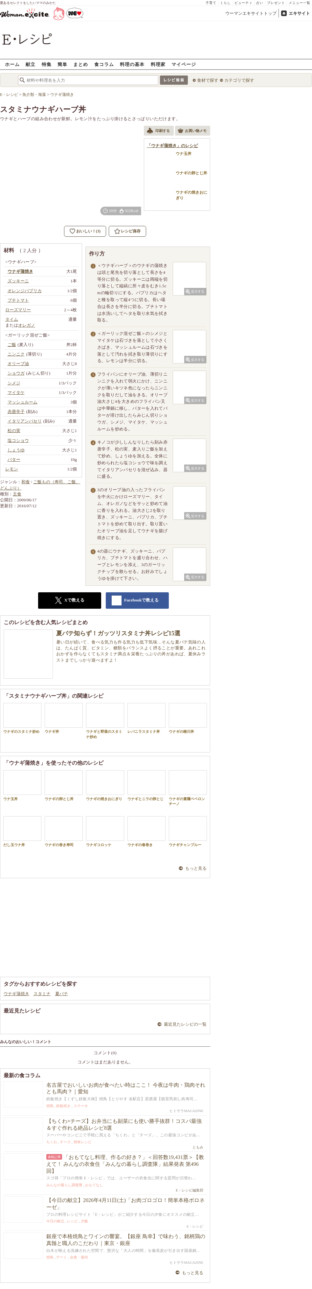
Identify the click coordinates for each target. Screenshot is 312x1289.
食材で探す (207, 80)
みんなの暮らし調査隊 (64, 1185)
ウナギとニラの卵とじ (146, 785)
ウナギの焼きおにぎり (105, 785)
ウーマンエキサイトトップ (251, 13)
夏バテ (61, 993)
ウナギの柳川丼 (188, 718)
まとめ (80, 64)
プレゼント (276, 3)
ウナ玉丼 (22, 785)
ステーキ (81, 1106)
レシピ (72, 1221)
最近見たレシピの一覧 (185, 1024)
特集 (47, 64)
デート (61, 1257)
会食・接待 (79, 1257)
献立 (30, 64)
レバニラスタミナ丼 (146, 718)
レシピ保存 (131, 231)
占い (259, 3)
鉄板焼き (63, 1106)
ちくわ (51, 1142)
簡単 (62, 64)
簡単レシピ (83, 1142)
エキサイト (299, 13)
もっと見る (196, 868)
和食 (25, 481)
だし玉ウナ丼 (22, 831)
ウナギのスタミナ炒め (22, 718)
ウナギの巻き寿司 (64, 831)
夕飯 (84, 1221)
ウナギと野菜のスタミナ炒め (105, 720)
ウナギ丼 (64, 718)
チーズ (65, 1142)
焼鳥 (50, 1106)
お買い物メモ (192, 131)
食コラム (104, 64)
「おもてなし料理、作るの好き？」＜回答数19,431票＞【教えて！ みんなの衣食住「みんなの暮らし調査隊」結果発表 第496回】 (125, 1164)
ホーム (12, 64)
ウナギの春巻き (146, 831)
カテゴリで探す (239, 80)
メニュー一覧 (299, 3)
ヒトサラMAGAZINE (186, 1111)
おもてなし (94, 1185)
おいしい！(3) (88, 231)
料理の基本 (132, 64)
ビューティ (243, 3)
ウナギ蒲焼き (16, 993)
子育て (211, 3)
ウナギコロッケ (105, 831)
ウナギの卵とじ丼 (64, 785)
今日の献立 (55, 1221)
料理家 (158, 64)
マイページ (183, 64)
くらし (225, 3)
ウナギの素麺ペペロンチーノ (188, 788)
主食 (17, 494)
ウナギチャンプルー (188, 831)
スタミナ (42, 993)
